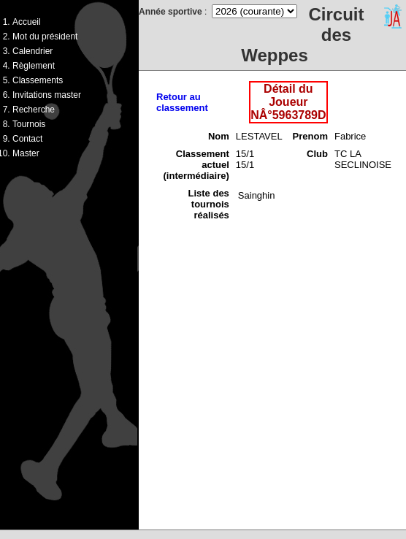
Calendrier (32, 51)
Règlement (33, 66)
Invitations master (46, 95)
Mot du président (44, 36)
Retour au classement (182, 102)
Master (25, 153)
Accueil (26, 22)
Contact (27, 139)
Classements (37, 80)
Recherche (33, 109)
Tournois (28, 124)
